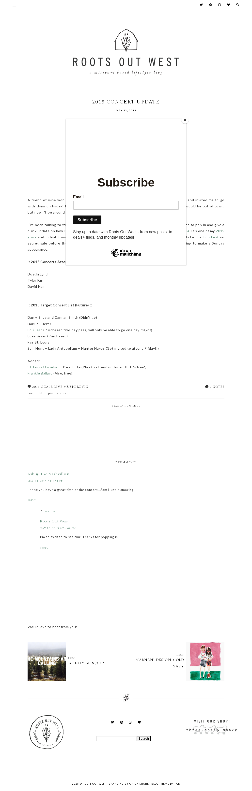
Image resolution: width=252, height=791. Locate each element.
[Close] (185, 120)
